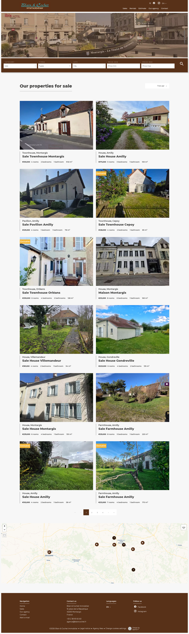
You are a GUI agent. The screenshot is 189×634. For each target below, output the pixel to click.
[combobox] (20, 66)
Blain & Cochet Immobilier (78, 606)
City (76, 62)
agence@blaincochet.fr (76, 622)
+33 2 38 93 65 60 (74, 619)
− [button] (4, 530)
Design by (133, 628)
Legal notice (85, 628)
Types (42, 62)
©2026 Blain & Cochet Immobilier (63, 628)
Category (9, 62)
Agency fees (98, 628)
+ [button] (4, 526)
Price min (113, 62)
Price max (147, 62)
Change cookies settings (115, 628)
